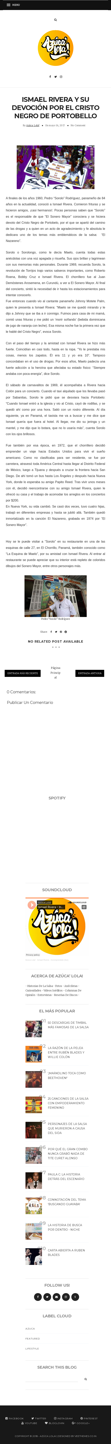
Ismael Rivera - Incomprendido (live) (52, 960)
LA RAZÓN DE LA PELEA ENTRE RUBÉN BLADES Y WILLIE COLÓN (66, 1052)
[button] (14, 5)
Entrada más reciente (22, 673)
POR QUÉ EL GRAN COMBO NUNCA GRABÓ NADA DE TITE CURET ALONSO (68, 1153)
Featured (32, 1338)
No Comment (78, 125)
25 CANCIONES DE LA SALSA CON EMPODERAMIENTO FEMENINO (68, 1103)
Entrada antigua (89, 673)
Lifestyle (32, 1348)
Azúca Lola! (32, 125)
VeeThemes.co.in (85, 1436)
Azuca (30, 1328)
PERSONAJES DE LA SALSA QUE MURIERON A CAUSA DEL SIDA (67, 1128)
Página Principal (55, 672)
